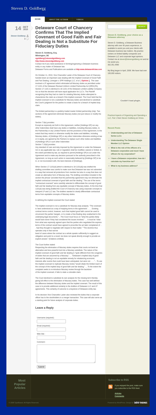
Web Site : (51, 336)
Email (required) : (51, 328)
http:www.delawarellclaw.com (89, 69)
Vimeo (141, 118)
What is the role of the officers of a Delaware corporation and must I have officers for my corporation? (127, 151)
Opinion (85, 81)
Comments (119, 400)
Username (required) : (51, 320)
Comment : (41, 342)
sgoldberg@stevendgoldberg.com (50, 58)
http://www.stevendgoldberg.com (49, 61)
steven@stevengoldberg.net (131, 59)
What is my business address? (124, 166)
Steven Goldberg (18, 36)
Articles (118, 397)
